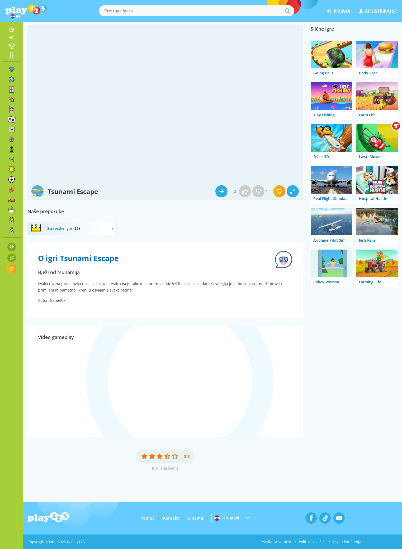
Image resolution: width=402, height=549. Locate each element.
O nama (195, 518)
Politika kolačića (313, 541)
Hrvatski (226, 518)
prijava (338, 11)
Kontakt (171, 518)
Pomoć (147, 518)
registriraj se (378, 11)
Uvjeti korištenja (347, 541)
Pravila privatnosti (276, 541)
